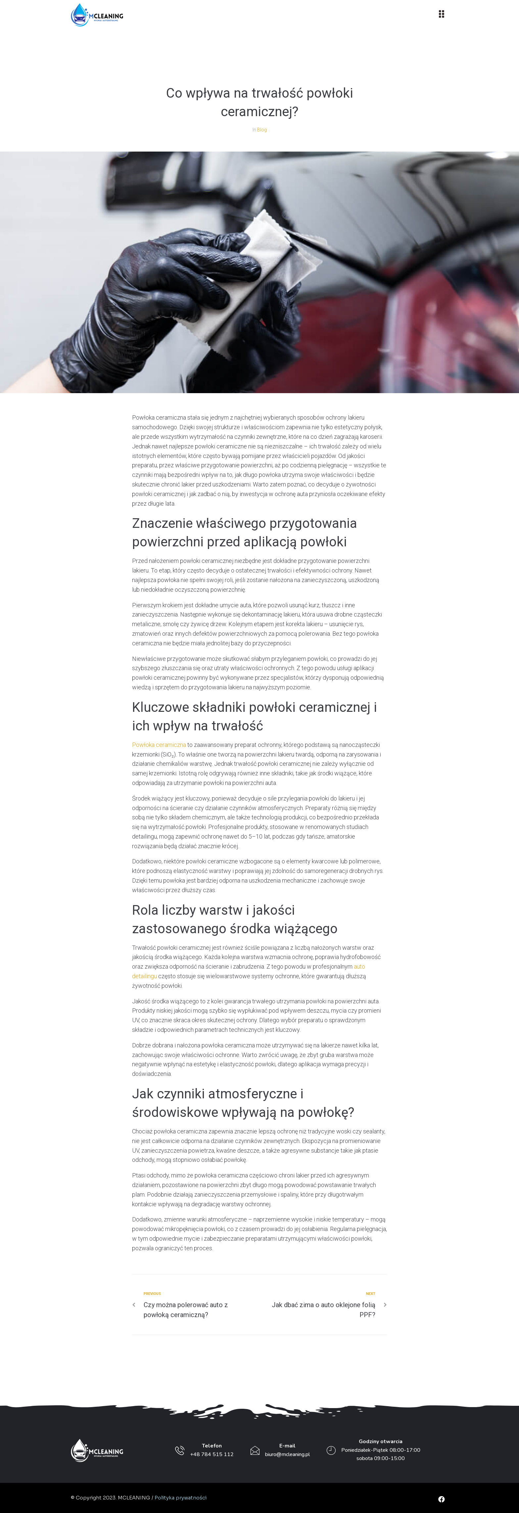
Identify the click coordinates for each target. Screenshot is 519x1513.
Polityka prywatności (181, 1497)
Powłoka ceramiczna (159, 744)
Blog (262, 129)
